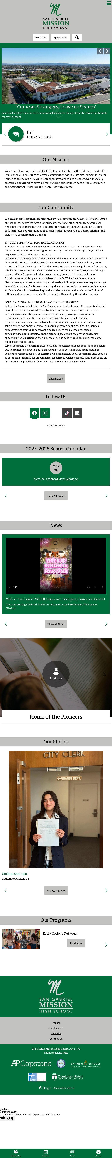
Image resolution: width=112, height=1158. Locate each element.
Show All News (56, 624)
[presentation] (34, 413)
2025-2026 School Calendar (56, 449)
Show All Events (56, 495)
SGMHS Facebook (56, 425)
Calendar (45, 1153)
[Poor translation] (10, 1118)
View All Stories (56, 890)
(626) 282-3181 (60, 1052)
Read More (76, 943)
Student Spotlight (14, 873)
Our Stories (56, 742)
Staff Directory (16, 1153)
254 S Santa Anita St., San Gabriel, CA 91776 (56, 1048)
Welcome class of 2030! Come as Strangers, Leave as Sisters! (55, 599)
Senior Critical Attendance (56, 479)
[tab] (34, 413)
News (56, 525)
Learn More (56, 378)
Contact (98, 1153)
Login (44, 1088)
